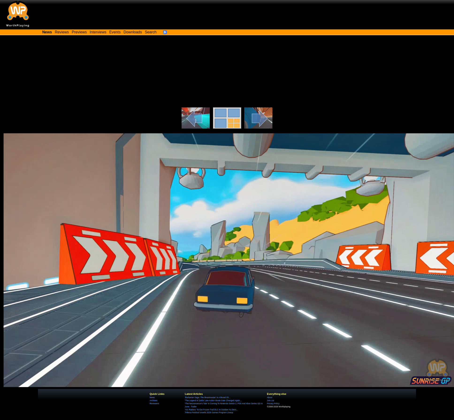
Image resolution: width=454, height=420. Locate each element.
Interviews (98, 32)
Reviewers (154, 403)
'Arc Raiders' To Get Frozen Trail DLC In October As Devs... (211, 409)
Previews (79, 32)
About (269, 397)
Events (115, 32)
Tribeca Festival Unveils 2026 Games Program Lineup (209, 412)
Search (150, 32)
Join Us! (270, 400)
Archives (153, 400)
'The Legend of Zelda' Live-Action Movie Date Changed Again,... (213, 400)
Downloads (133, 32)
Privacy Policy (273, 403)
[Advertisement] (227, 72)
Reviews (62, 32)
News (152, 397)
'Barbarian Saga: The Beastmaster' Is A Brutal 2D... (207, 397)
